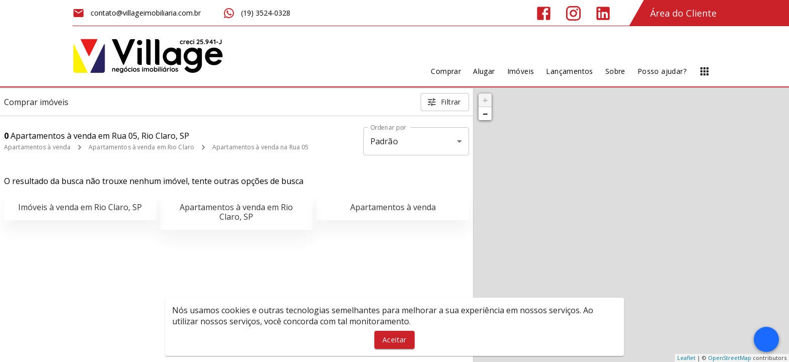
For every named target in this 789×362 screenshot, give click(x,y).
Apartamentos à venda (37, 147)
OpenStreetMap (729, 357)
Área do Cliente (683, 13)
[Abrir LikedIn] (603, 13)
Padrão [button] (384, 141)
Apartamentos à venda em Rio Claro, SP (236, 212)
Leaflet (686, 357)
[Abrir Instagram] (573, 13)
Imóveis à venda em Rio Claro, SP (80, 207)
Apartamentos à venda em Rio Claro (141, 147)
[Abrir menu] (704, 71)
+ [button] (485, 100)
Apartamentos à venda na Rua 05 (260, 147)
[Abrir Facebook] (544, 13)
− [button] (485, 114)
